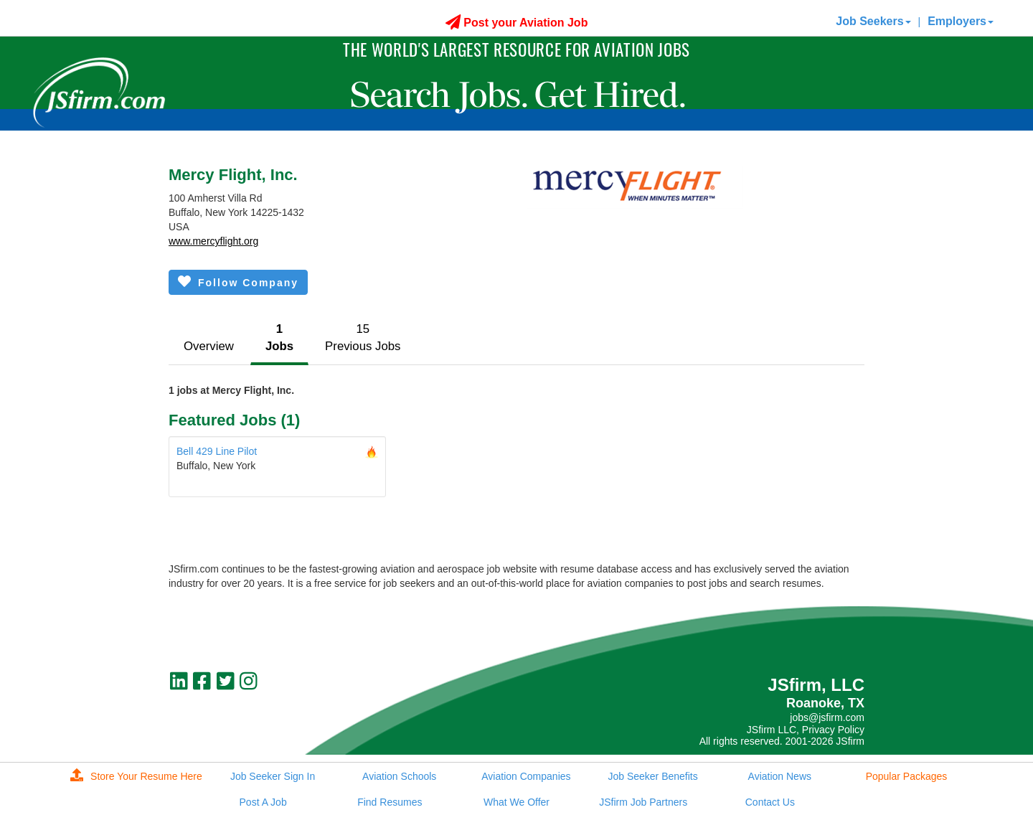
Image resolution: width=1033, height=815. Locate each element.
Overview (209, 346)
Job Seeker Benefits (652, 776)
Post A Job (263, 802)
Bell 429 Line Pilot (216, 451)
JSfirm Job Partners (643, 802)
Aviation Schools (399, 776)
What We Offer (516, 802)
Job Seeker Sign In (272, 776)
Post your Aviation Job (516, 23)
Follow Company (238, 281)
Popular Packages (907, 776)
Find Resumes (389, 802)
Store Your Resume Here (136, 776)
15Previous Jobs (362, 337)
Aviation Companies (525, 776)
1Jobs (279, 337)
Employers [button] (961, 21)
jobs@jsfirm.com (827, 717)
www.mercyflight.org (213, 241)
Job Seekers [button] (873, 21)
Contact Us (770, 802)
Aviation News (779, 776)
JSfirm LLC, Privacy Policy (805, 729)
